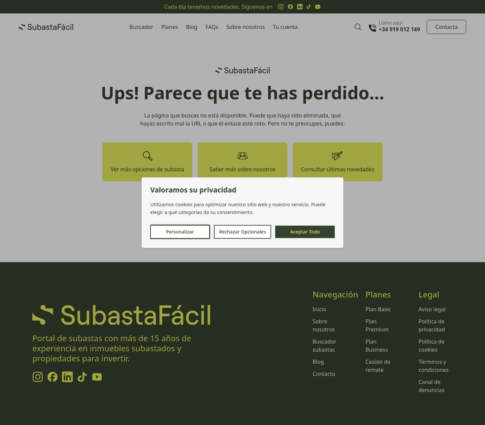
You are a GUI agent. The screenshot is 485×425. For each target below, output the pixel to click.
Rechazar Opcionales (242, 231)
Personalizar (180, 231)
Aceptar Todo (305, 231)
